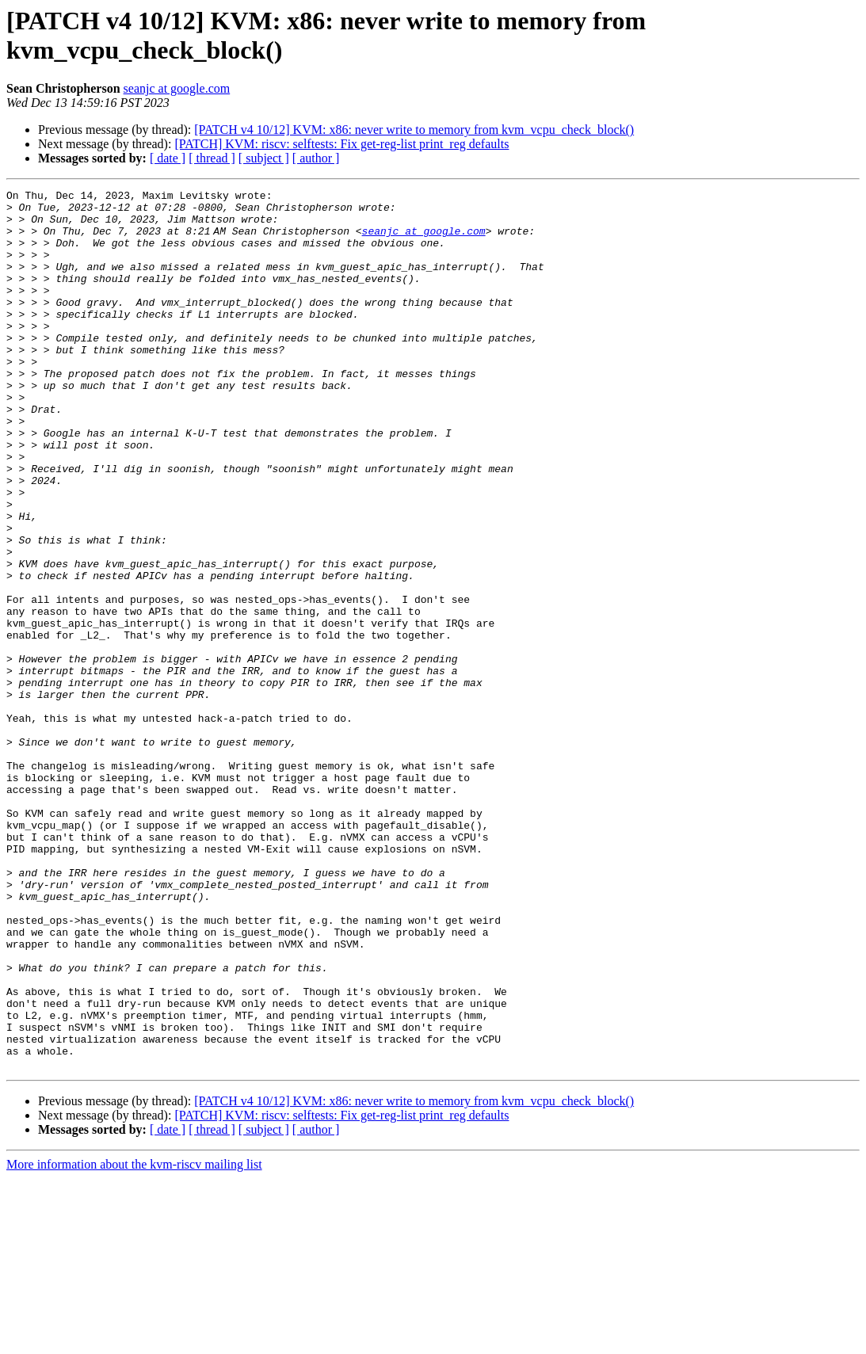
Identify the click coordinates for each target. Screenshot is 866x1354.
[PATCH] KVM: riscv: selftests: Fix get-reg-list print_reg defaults (341, 144)
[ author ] (316, 158)
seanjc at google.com (177, 88)
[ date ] (167, 158)
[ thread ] (212, 158)
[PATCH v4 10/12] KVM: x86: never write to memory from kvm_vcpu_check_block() (414, 129)
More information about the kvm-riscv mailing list (134, 1340)
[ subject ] (263, 158)
